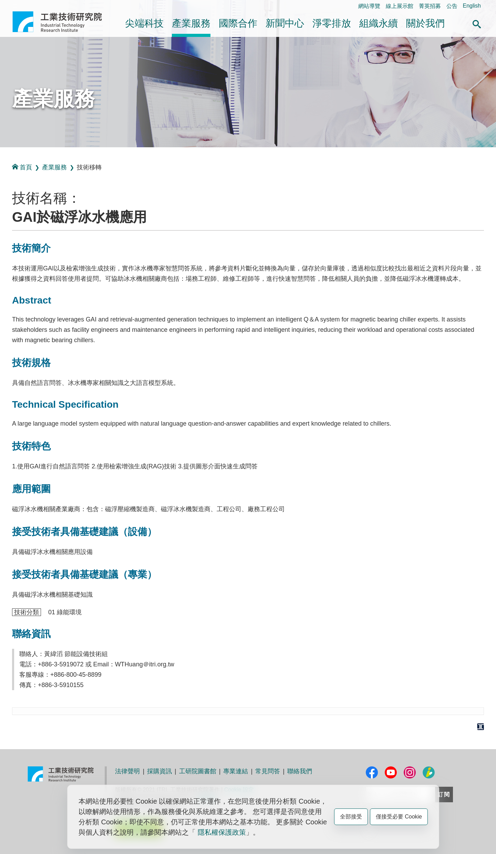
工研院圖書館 (197, 771)
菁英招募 (430, 6)
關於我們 (425, 23)
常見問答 (267, 771)
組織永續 (378, 23)
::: (14, 6)
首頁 (22, 167)
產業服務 (191, 23)
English (472, 6)
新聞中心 (285, 23)
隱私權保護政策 (222, 832)
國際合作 (238, 23)
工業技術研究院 (62, 21)
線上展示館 (399, 6)
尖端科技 (144, 23)
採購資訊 (159, 771)
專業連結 (235, 771)
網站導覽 (369, 6)
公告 (451, 6)
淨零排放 (331, 23)
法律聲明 (127, 771)
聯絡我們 (299, 771)
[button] (477, 23)
